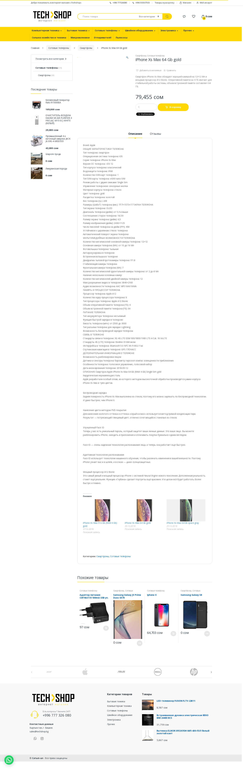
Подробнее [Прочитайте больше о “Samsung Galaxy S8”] (207, 637)
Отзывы (155, 137)
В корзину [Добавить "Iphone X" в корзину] (173, 637)
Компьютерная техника (45, 30)
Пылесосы (122, 37)
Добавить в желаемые (150, 70)
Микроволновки (80, 37)
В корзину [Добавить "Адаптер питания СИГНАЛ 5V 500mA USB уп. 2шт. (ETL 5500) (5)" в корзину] (106, 631)
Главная (35, 47)
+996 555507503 (141, 2)
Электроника (168, 30)
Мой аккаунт (204, 2)
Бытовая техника (77, 30)
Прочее (187, 30)
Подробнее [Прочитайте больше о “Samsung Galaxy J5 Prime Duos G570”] (139, 646)
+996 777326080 (118, 2)
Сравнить (171, 70)
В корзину (175, 107)
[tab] (135, 138)
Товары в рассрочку (164, 2)
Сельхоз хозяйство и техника (49, 37)
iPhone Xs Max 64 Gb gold (138, 526)
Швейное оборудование (139, 30)
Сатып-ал (37, 761)
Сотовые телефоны (106, 30)
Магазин (185, 2)
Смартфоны (86, 47)
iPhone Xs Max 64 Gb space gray (183, 526)
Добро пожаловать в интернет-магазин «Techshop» (56, 2)
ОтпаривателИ (102, 37)
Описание (135, 137)
